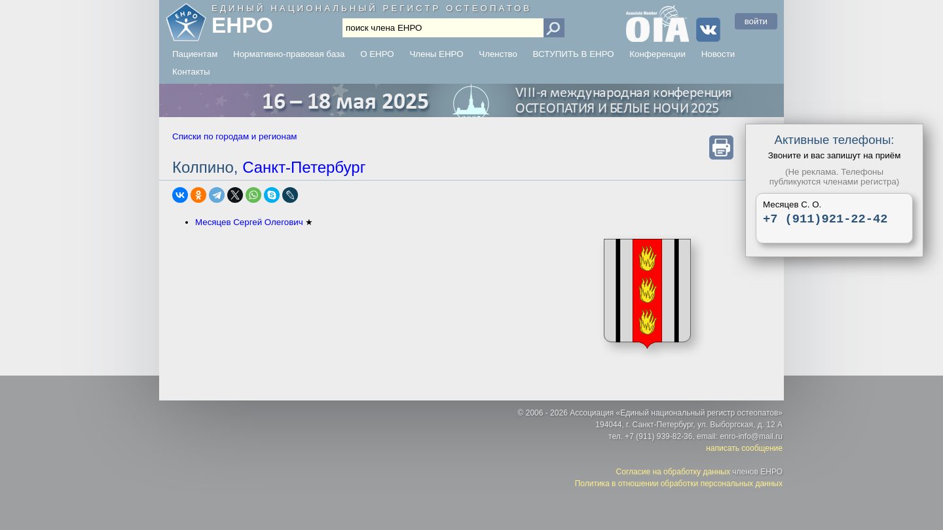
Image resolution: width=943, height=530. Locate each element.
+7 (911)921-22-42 (825, 220)
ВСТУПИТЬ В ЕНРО (573, 54)
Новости (718, 54)
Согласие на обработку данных (673, 471)
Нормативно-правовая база (288, 54)
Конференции (657, 54)
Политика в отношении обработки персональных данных (679, 483)
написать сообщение (744, 448)
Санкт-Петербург (303, 167)
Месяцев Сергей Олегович (249, 222)
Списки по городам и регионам (234, 136)
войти (756, 21)
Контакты (191, 72)
